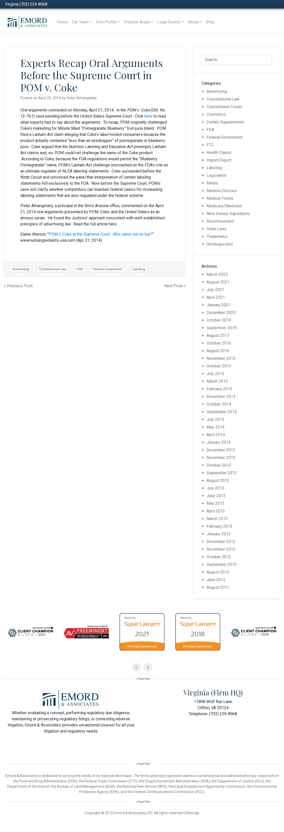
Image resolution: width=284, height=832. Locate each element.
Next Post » (174, 285)
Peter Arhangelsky (82, 98)
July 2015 (215, 373)
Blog (210, 22)
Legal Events (168, 22)
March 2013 (217, 518)
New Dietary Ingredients (228, 213)
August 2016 (218, 350)
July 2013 (215, 488)
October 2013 (219, 465)
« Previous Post (18, 285)
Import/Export (219, 160)
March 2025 (217, 274)
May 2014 (215, 427)
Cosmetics (216, 114)
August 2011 (218, 587)
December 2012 (221, 541)
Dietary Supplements (225, 122)
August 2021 (218, 282)
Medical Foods (220, 198)
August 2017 (218, 335)
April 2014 (216, 434)
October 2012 (219, 556)
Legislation (216, 175)
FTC (210, 144)
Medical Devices (222, 190)
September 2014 (222, 411)
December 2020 (221, 312)
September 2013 (222, 472)
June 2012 (216, 579)
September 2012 (222, 564)
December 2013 (221, 450)
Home (62, 22)
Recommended (220, 221)
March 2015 (217, 381)
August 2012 (218, 572)
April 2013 (216, 511)
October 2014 (219, 404)
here (148, 116)
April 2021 (216, 297)
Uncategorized (220, 244)
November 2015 (221, 358)
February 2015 (219, 388)
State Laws (217, 228)
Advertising (20, 269)
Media (193, 22)
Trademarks (217, 236)
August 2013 (218, 480)
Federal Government (107, 269)
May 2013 (215, 503)
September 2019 (222, 327)
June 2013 (216, 495)
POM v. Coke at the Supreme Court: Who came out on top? (100, 234)
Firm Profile (106, 22)
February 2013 (219, 526)
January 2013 (219, 534)
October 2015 (219, 366)
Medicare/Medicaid (224, 206)
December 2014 (221, 396)
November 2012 (221, 549)
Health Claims (219, 152)
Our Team (80, 22)
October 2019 (219, 320)
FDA (79, 269)
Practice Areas (137, 22)
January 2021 (219, 305)
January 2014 (219, 442)
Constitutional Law (52, 269)
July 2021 (215, 289)
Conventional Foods (224, 106)
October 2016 (219, 343)
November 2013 (221, 457)
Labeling (138, 269)
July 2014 (215, 419)
